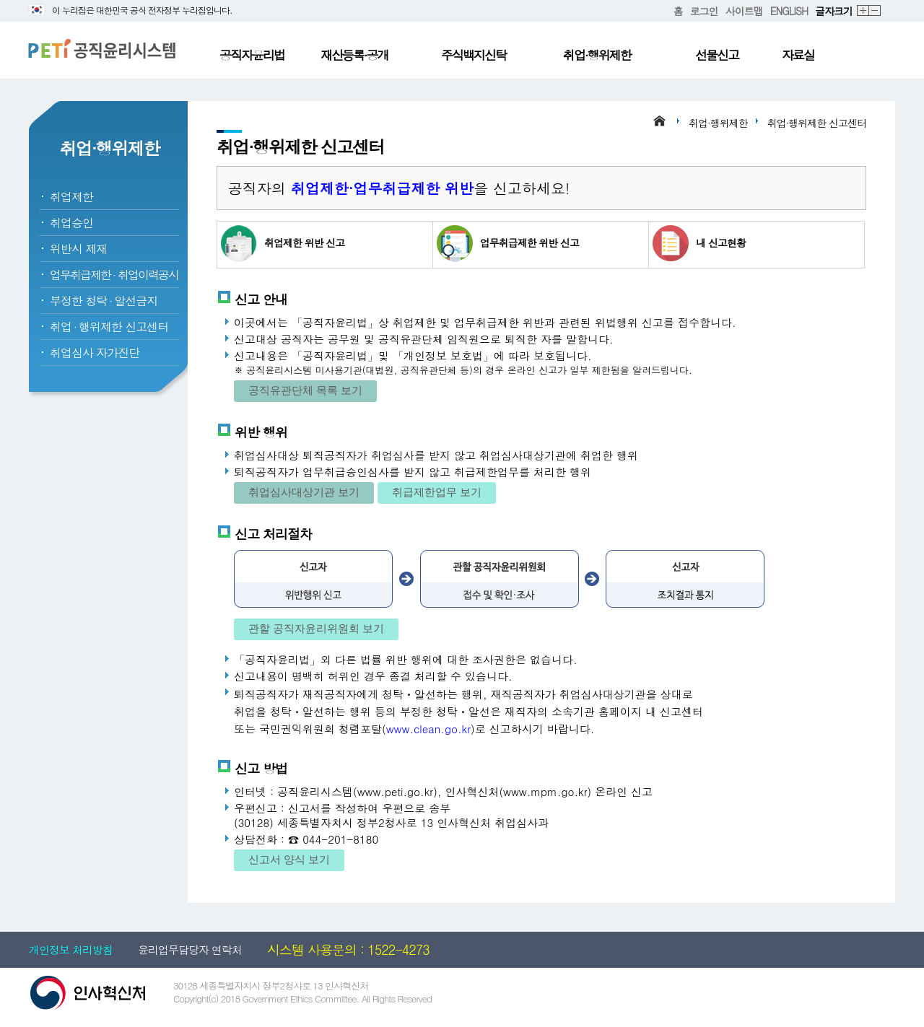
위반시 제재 (78, 248)
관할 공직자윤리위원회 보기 (316, 628)
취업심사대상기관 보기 (303, 492)
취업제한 (71, 196)
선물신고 (716, 55)
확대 (863, 11)
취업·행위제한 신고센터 (816, 122)
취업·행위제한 (597, 55)
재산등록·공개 (354, 55)
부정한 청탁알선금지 (103, 300)
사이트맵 (744, 11)
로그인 (704, 11)
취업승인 (71, 222)
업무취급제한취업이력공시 (114, 274)
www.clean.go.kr (428, 728)
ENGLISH (789, 11)
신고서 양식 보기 (289, 859)
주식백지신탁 (473, 55)
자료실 (798, 55)
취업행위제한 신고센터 (109, 326)
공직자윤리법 (251, 55)
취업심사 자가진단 (94, 352)
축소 (875, 11)
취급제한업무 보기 (436, 492)
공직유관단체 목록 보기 (305, 390)
